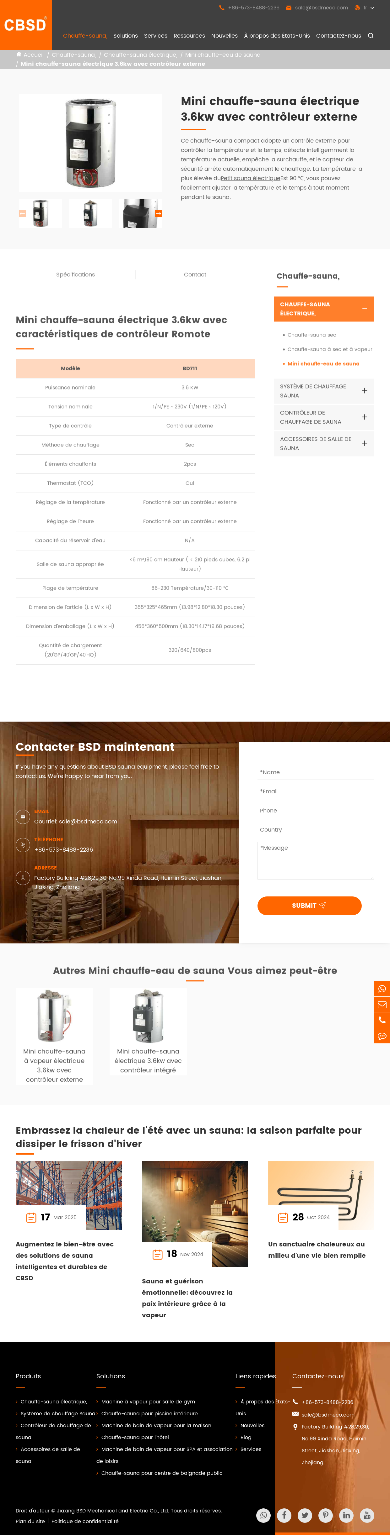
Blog (244, 1437)
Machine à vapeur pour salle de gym (145, 1402)
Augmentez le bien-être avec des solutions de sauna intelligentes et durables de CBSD (65, 1262)
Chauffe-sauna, (85, 35)
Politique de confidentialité (85, 1521)
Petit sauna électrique (250, 178)
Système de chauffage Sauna (313, 395)
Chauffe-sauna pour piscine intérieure (147, 1414)
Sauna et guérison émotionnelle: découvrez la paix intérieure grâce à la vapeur (187, 1299)
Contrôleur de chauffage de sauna (310, 421)
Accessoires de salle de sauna (315, 448)
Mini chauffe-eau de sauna (223, 55)
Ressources (189, 35)
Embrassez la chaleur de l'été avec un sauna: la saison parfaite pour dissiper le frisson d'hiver (189, 1138)
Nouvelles (224, 35)
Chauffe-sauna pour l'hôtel (132, 1437)
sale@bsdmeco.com (317, 8)
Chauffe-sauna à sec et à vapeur (330, 353)
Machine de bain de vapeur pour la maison (153, 1426)
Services (155, 35)
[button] (158, 214)
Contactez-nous (338, 35)
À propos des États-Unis (277, 35)
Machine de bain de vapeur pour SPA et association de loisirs (164, 1455)
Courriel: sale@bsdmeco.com (75, 821)
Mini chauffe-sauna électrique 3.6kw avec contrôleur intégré (148, 1065)
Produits (28, 1376)
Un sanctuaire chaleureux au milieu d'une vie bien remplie (317, 1250)
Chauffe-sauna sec (312, 339)
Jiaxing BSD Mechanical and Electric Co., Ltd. (113, 1511)
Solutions (125, 35)
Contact (195, 278)
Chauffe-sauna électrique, (140, 55)
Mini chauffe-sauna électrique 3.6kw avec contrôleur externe (113, 64)
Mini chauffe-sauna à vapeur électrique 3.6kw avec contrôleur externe (54, 1070)
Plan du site (30, 1521)
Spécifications (75, 278)
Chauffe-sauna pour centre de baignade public (159, 1473)
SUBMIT (310, 905)
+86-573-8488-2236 (249, 8)
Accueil (34, 55)
